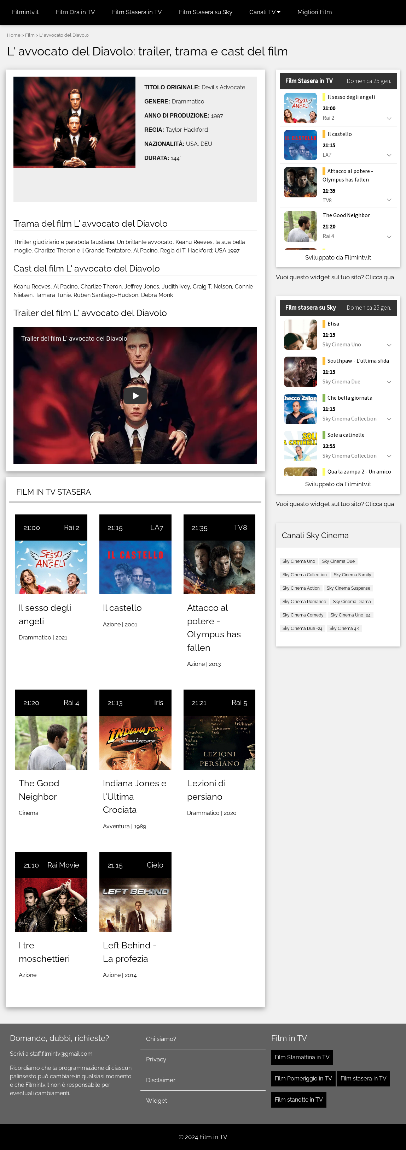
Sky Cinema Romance (304, 601)
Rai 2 (71, 527)
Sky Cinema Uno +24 (351, 615)
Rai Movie (63, 865)
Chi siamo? (161, 1038)
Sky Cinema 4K (344, 628)
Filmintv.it (25, 12)
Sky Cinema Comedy (303, 615)
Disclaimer (160, 1080)
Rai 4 (71, 702)
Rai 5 (239, 702)
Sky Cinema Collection (305, 574)
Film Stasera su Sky (205, 12)
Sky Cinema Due (338, 561)
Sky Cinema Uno (299, 561)
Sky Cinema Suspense (348, 588)
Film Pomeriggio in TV (303, 1078)
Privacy (156, 1059)
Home (14, 35)
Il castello (122, 607)
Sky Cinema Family (352, 574)
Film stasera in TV (364, 1078)
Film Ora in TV (75, 12)
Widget (156, 1100)
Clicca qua (379, 277)
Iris (158, 702)
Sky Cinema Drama (352, 601)
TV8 (240, 527)
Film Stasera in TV (137, 12)
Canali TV (264, 12)
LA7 (156, 527)
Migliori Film (314, 12)
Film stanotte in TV (299, 1099)
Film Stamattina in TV (302, 1057)
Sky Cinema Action (301, 588)
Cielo (155, 865)
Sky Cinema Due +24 (303, 628)
